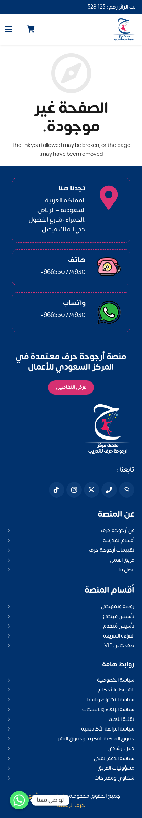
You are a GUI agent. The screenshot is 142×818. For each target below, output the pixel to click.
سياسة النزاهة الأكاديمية (107, 729)
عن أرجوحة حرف (117, 530)
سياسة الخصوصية (115, 680)
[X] (91, 490)
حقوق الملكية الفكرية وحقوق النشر (96, 739)
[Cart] (31, 29)
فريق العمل (122, 560)
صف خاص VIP (119, 645)
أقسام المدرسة (118, 540)
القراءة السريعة (118, 636)
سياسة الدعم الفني (114, 758)
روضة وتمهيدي (117, 606)
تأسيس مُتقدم (118, 626)
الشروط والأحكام (116, 690)
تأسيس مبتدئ (118, 616)
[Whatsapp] (19, 800)
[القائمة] (8, 29)
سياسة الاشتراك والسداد (109, 700)
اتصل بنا (126, 569)
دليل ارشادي (121, 748)
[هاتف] (109, 490)
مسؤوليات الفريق (116, 768)
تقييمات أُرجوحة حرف (111, 550)
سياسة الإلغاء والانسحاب (108, 709)
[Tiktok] (56, 490)
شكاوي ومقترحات (114, 778)
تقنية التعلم (121, 719)
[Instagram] (74, 490)
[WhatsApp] (126, 490)
